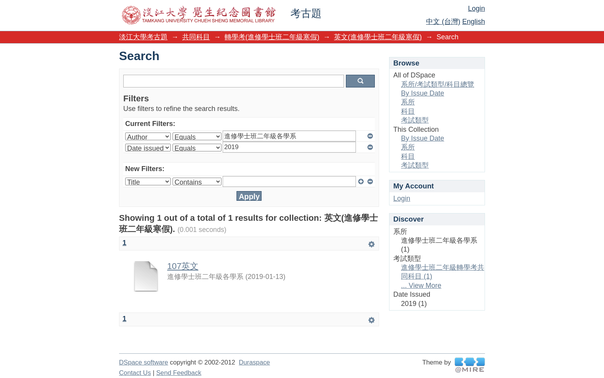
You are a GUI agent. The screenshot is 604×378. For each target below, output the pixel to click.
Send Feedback (178, 372)
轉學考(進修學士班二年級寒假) (272, 37)
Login (476, 8)
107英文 (182, 266)
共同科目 (196, 37)
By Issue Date (422, 93)
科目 (408, 111)
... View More (421, 285)
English (473, 21)
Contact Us (135, 372)
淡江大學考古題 (143, 37)
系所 (408, 102)
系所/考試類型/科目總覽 (437, 84)
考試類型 (415, 120)
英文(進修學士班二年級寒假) (378, 37)
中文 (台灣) (443, 21)
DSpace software (143, 362)
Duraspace (254, 362)
